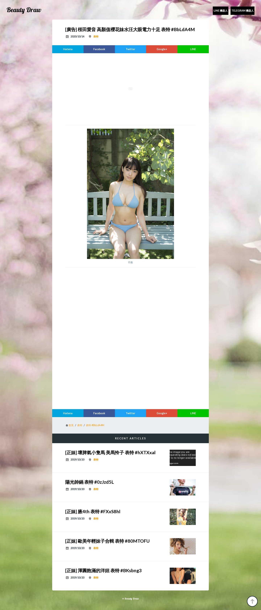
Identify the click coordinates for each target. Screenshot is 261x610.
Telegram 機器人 (242, 10)
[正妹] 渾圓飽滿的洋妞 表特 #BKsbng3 (103, 570)
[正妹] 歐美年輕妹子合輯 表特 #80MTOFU (107, 541)
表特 (95, 36)
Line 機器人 (220, 10)
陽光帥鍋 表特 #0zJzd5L (89, 482)
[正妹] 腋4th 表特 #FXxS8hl (92, 511)
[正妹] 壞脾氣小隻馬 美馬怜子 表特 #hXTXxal (110, 452)
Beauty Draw (24, 10)
